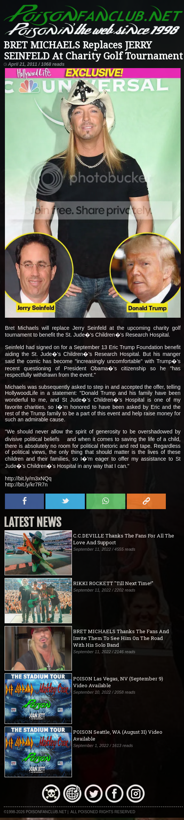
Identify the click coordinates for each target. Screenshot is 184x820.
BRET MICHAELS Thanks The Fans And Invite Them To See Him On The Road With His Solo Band (121, 638)
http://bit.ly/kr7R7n (26, 484)
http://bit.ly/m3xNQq (28, 478)
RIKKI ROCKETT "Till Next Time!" (113, 583)
